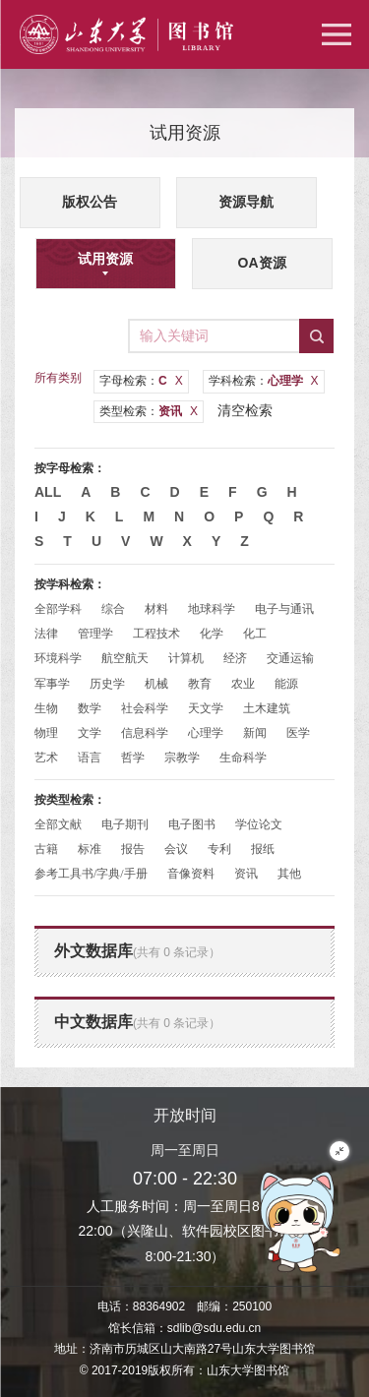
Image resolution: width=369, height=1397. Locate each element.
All (47, 492)
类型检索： (148, 411)
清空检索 (245, 410)
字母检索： (141, 381)
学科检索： (264, 381)
